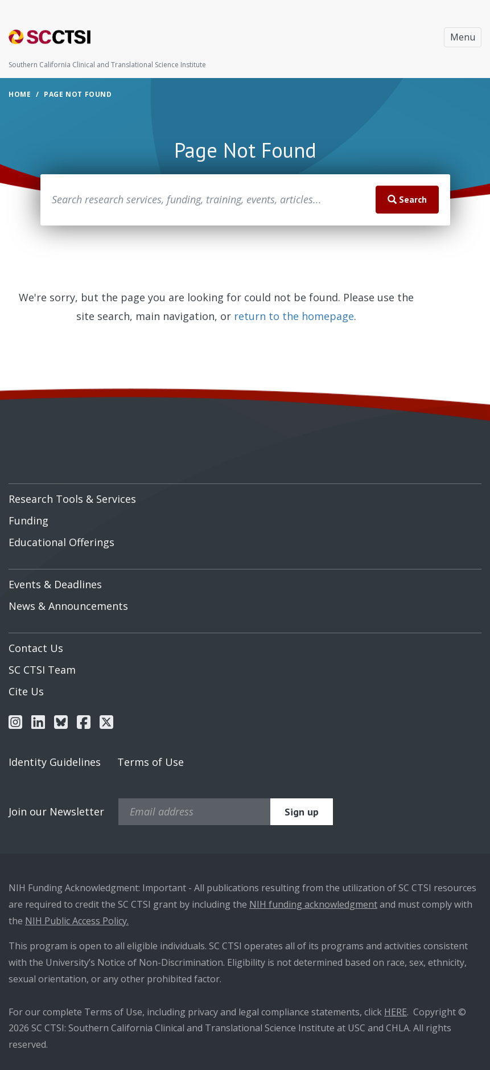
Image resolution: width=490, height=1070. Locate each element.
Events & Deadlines (55, 584)
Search (407, 199)
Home (20, 94)
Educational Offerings (61, 542)
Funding (28, 520)
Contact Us (36, 648)
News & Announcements (68, 606)
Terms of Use (150, 762)
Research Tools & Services (72, 499)
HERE (395, 1012)
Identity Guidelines (55, 762)
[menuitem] (245, 495)
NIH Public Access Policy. (77, 921)
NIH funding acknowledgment (313, 904)
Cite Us (26, 691)
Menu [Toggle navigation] (462, 37)
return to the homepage (294, 316)
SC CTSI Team (42, 670)
